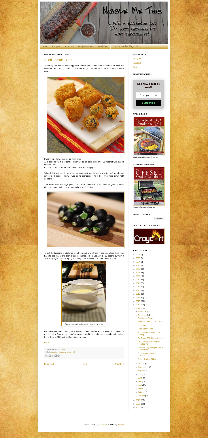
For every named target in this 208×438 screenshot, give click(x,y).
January (141, 396)
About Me (69, 46)
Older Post (119, 364)
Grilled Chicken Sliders (147, 359)
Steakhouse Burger (145, 318)
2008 (138, 407)
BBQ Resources (86, 46)
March (141, 389)
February (142, 392)
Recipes (56, 46)
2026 (138, 255)
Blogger (121, 424)
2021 (138, 273)
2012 (138, 305)
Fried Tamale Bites (58, 60)
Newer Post (49, 364)
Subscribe (148, 102)
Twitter (135, 67)
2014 (138, 298)
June (140, 378)
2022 (138, 269)
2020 (138, 276)
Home (44, 46)
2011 (138, 308)
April (140, 385)
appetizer (54, 352)
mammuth (102, 424)
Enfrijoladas (142, 325)
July (140, 374)
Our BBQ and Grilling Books (126, 46)
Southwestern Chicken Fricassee (147, 354)
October (141, 363)
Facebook (137, 63)
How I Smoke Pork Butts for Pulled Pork (149, 343)
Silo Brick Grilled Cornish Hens (150, 322)
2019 (138, 280)
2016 (138, 290)
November (142, 315)
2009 (138, 404)
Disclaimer (103, 46)
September (143, 367)
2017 (138, 287)
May (140, 381)
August (141, 371)
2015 (138, 294)
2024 (138, 262)
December (142, 311)
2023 (138, 265)
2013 (138, 301)
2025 (138, 258)
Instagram (137, 58)
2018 (138, 283)
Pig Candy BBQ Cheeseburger (150, 338)
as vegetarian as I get (67, 352)
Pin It (46, 343)
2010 (138, 400)
